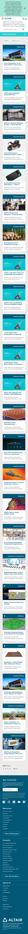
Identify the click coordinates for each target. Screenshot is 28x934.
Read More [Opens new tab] (18, 14)
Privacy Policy (5, 798)
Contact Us (6, 908)
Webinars (5, 813)
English (6, 40)
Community (6, 24)
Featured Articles (7, 815)
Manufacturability (7, 860)
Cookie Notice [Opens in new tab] (12, 924)
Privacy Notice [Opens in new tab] (13, 923)
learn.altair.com (20, 26)
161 (14, 768)
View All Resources (12, 833)
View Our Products (12, 876)
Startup (5, 826)
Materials (5, 862)
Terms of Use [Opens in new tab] (6, 923)
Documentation (7, 820)
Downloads (6, 818)
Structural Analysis (8, 867)
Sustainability (6, 892)
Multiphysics (6, 864)
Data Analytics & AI (8, 845)
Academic (5, 828)
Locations (5, 888)
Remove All (15, 40)
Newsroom (6, 904)
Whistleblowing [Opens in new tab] (6, 926)
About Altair (6, 886)
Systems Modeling (8, 871)
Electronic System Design (10, 849)
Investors (5, 898)
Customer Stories (7, 811)
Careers (5, 890)
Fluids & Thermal (7, 851)
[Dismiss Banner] (24, 8)
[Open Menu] (25, 19)
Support (5, 900)
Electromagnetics (7, 847)
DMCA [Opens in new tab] (17, 924)
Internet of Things (7, 858)
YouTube (22, 24)
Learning (5, 824)
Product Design (7, 856)
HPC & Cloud (6, 854)
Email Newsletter (7, 906)
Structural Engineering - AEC (11, 869)
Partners (5, 896)
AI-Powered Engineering (9, 843)
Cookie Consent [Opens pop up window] (14, 926)
